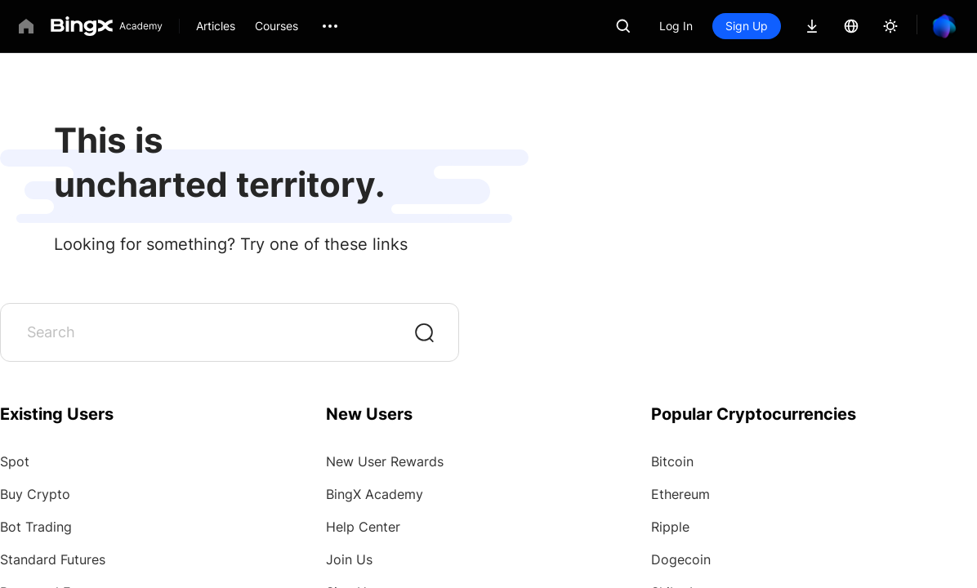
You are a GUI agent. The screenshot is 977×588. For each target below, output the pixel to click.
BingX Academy (374, 494)
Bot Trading (36, 527)
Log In (676, 26)
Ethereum (680, 494)
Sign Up (746, 26)
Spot (14, 461)
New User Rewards (385, 461)
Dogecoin (681, 559)
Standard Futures (52, 559)
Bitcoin (672, 461)
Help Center (363, 527)
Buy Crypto (35, 494)
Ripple (670, 527)
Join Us (349, 559)
